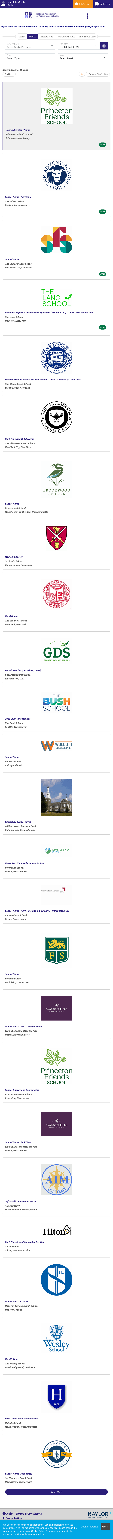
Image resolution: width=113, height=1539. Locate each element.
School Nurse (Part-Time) (18, 1473)
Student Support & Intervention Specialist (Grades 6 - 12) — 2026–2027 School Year (49, 312)
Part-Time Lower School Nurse (21, 1418)
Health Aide (11, 1359)
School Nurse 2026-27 (16, 1301)
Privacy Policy (12, 1518)
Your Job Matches (66, 36)
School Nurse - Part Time (18, 196)
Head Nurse (11, 616)
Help (8, 1513)
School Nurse (12, 259)
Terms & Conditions (29, 1513)
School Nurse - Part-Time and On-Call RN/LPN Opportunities (37, 910)
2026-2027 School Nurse (18, 718)
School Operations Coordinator (22, 1089)
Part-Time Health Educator (19, 438)
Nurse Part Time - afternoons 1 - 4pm (24, 863)
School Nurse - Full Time (18, 1142)
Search (20, 36)
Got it (105, 1526)
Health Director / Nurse (18, 129)
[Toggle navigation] (87, 16)
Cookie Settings (89, 1526)
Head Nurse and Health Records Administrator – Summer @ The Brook (43, 379)
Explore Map (46, 36)
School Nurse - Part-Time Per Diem (23, 1026)
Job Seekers (83, 4)
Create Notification (98, 74)
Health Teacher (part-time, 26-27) (23, 670)
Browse (32, 36)
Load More (56, 1492)
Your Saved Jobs (87, 36)
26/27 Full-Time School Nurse (20, 1201)
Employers (102, 4)
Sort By (8, 74)
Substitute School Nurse (18, 821)
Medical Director (14, 556)
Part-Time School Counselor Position (25, 1242)
